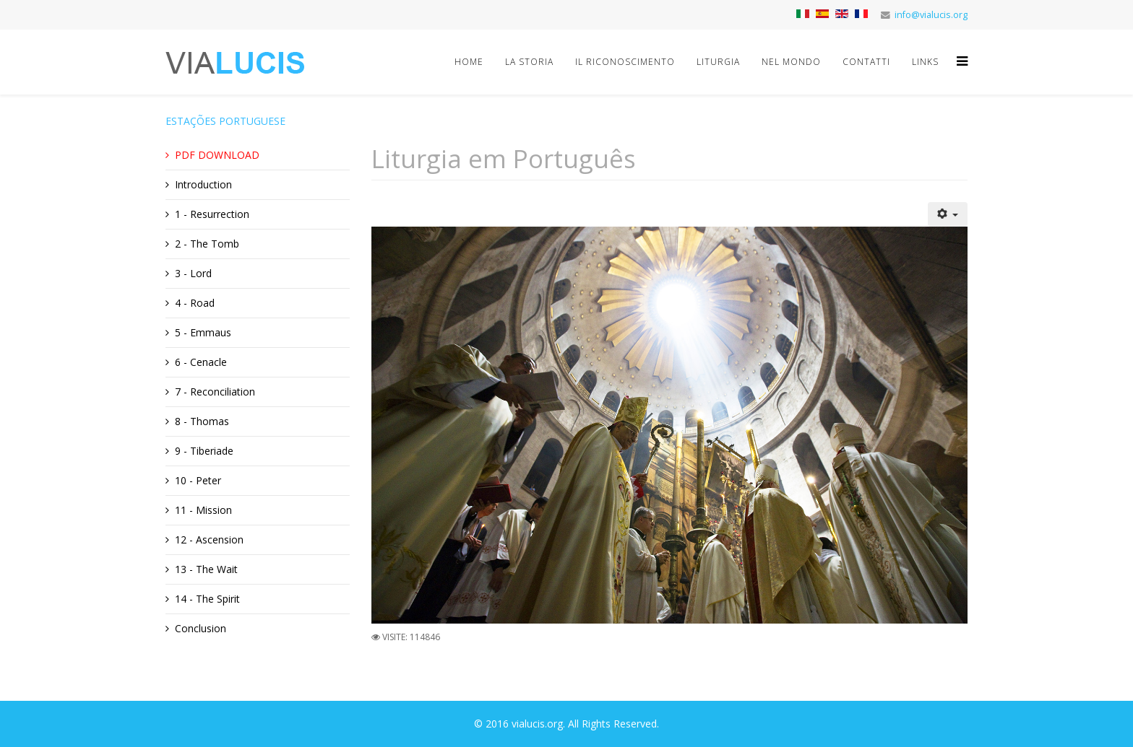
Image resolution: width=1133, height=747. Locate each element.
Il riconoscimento (625, 62)
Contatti (866, 62)
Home (469, 62)
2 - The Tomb (207, 243)
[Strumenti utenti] (948, 214)
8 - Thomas (202, 421)
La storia (529, 62)
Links (925, 62)
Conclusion (200, 628)
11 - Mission (203, 510)
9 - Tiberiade (204, 451)
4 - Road (195, 303)
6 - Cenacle (201, 362)
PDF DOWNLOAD (217, 155)
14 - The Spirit (207, 599)
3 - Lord (193, 273)
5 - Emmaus (203, 332)
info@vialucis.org (931, 15)
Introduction (203, 184)
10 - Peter (198, 480)
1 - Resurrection (212, 214)
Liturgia (718, 62)
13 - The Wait (206, 569)
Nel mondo (791, 62)
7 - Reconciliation (215, 391)
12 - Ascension (209, 539)
